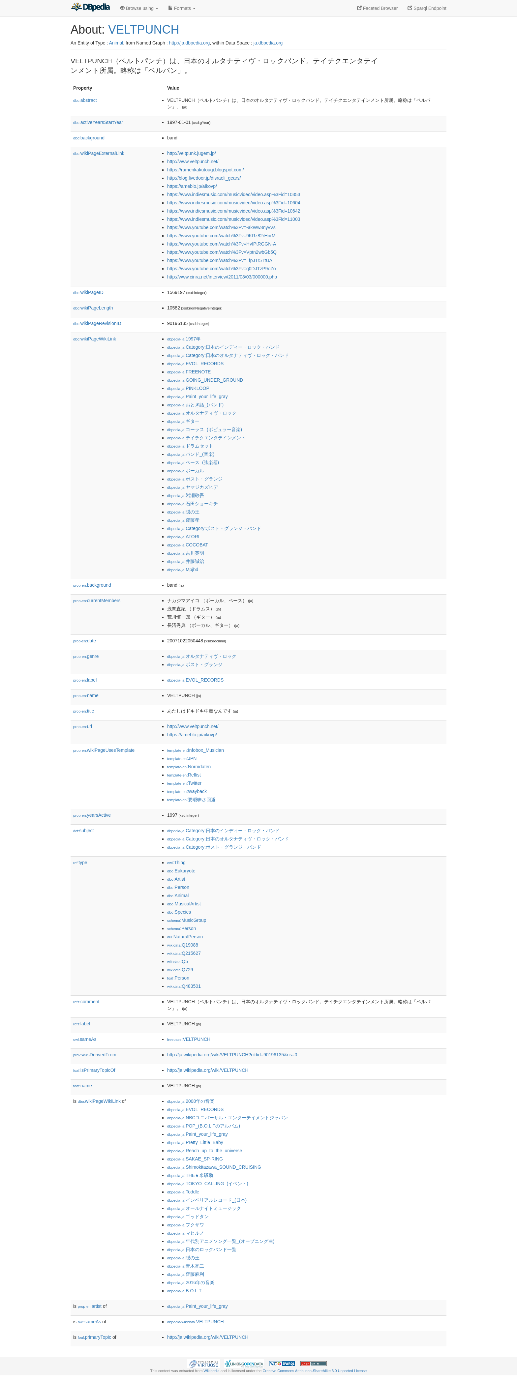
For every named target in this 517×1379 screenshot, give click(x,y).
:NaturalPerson (185, 936)
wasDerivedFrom (94, 1054)
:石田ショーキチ (192, 503)
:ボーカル (185, 470)
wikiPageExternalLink (98, 153)
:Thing (176, 862)
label (85, 680)
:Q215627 (184, 953)
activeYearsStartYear (98, 122)
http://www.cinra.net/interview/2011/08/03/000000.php (222, 276)
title (83, 711)
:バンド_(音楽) (190, 454)
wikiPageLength (93, 307)
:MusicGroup (186, 920)
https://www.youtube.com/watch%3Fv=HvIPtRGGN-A (221, 244)
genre (86, 656)
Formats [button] (182, 8)
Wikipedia (211, 1371)
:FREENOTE (189, 371)
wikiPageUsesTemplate (104, 750)
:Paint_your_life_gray (197, 396)
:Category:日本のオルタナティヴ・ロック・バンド (228, 355)
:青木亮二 (185, 1266)
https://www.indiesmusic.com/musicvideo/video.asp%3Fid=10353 (233, 194)
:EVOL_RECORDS (195, 363)
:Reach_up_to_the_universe (204, 1150)
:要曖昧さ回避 (191, 799)
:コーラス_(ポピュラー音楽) (204, 429)
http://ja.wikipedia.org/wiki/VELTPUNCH (207, 1070)
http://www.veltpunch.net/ (193, 161)
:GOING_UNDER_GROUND (205, 380)
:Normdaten (189, 766)
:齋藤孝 (183, 520)
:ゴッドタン (188, 1216)
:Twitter (184, 783)
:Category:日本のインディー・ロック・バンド (223, 347)
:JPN (182, 758)
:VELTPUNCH (188, 1039)
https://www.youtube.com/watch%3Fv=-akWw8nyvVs (221, 227)
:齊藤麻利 (185, 1274)
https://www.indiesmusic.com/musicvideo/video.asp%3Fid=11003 (233, 219)
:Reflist (184, 775)
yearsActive (92, 815)
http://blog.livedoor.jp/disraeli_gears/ (204, 178)
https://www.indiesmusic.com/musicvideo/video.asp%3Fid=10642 (233, 211)
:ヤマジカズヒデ (192, 487)
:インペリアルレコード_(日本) (207, 1200)
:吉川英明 (185, 553)
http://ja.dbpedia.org (189, 42)
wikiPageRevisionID (97, 323)
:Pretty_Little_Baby (195, 1142)
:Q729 (180, 969)
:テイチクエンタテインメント (206, 437)
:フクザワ (185, 1224)
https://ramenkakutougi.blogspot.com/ (205, 169)
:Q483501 (184, 986)
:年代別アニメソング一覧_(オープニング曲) (220, 1241)
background (89, 137)
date (84, 640)
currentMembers (97, 600)
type (80, 862)
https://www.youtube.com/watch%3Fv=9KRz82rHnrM (221, 235)
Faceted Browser (377, 8)
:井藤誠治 (185, 561)
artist (90, 1306)
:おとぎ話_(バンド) (195, 404)
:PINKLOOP (188, 388)
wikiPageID (88, 292)
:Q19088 (182, 945)
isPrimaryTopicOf (94, 1070)
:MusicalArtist (184, 903)
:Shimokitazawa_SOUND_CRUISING (214, 1167)
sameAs (84, 1039)
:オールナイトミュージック (204, 1208)
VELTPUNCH (143, 29)
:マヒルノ (185, 1233)
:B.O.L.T (184, 1290)
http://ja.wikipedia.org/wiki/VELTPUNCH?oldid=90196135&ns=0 (232, 1054)
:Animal (178, 895)
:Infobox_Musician (195, 750)
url (82, 726)
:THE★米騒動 (190, 1175)
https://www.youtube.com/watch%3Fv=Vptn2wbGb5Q (222, 252)
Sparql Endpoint (427, 8)
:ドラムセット (190, 446)
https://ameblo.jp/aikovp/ (192, 186)
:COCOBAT (187, 544)
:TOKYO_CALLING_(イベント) (207, 1183)
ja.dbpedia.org (268, 42)
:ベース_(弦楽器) (193, 462)
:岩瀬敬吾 (185, 495)
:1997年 (183, 338)
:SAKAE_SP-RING (195, 1158)
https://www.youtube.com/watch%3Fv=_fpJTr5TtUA (219, 260)
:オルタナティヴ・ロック (201, 413)
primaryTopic (94, 1337)
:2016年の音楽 (190, 1282)
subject (83, 830)
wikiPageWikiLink (94, 338)
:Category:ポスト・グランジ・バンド (214, 528)
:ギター (183, 421)
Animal (116, 42)
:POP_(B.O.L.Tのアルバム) (203, 1126)
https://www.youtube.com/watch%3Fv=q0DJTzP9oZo (221, 268)
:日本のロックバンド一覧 (201, 1249)
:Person (178, 887)
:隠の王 (183, 511)
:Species (179, 912)
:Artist (176, 879)
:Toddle (183, 1191)
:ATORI (183, 536)
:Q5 (177, 961)
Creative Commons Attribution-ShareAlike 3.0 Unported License (314, 1371)
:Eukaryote (181, 870)
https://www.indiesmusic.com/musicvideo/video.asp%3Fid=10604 (233, 202)
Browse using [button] (139, 8)
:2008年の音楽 (190, 1101)
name (86, 695)
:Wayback (187, 791)
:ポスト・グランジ (195, 479)
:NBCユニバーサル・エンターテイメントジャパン (227, 1117)
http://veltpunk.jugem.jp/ (191, 153)
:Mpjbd (182, 569)
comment (86, 1001)
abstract (85, 100)
